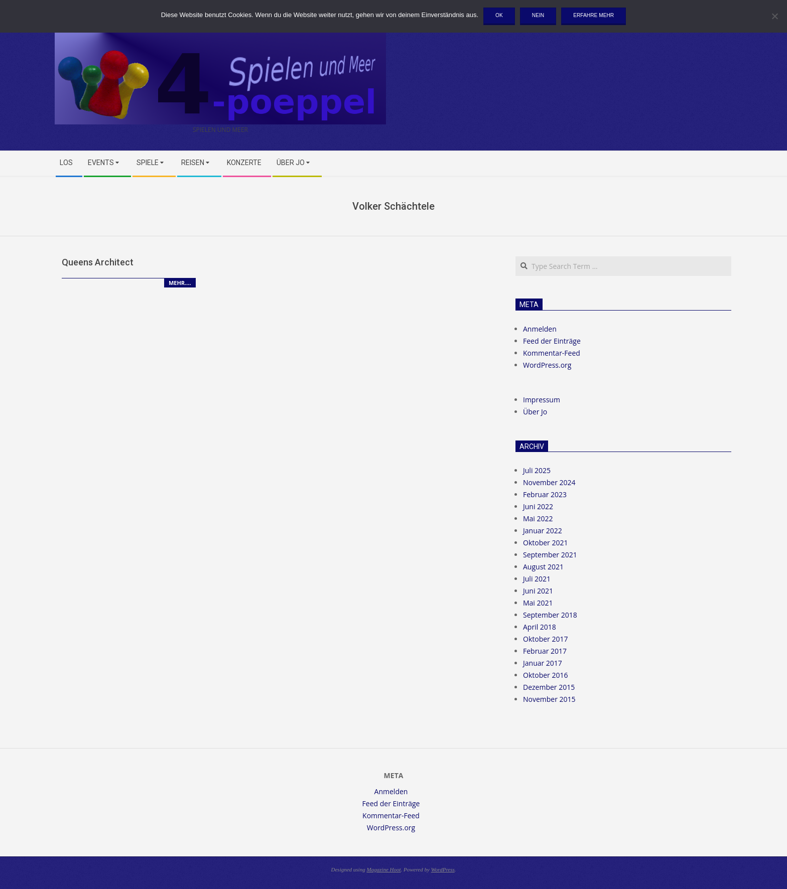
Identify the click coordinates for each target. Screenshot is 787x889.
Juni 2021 (538, 591)
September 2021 (550, 554)
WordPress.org (547, 365)
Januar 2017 (542, 663)
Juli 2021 (537, 578)
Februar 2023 (545, 494)
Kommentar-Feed (551, 353)
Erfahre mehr (593, 15)
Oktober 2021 (545, 542)
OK (499, 15)
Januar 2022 (542, 530)
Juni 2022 (538, 506)
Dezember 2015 (549, 687)
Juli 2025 (537, 470)
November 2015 (549, 699)
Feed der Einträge (552, 341)
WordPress (443, 869)
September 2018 (550, 615)
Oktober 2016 (545, 675)
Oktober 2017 (545, 639)
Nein (538, 15)
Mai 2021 (538, 603)
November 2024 (549, 482)
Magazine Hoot (383, 869)
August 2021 (543, 566)
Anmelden (540, 329)
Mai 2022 (538, 518)
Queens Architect (98, 262)
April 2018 (539, 627)
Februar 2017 (545, 651)
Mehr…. (180, 282)
